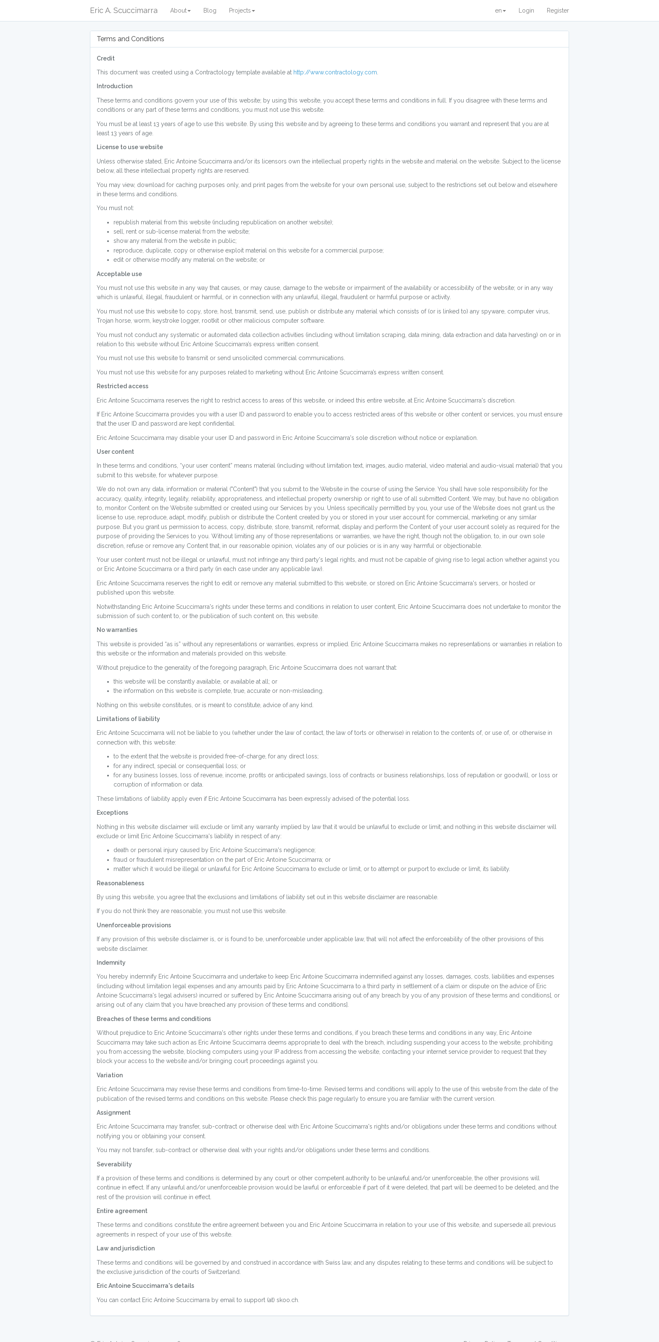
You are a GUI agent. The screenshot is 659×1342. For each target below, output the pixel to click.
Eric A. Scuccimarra (124, 10)
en (500, 10)
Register (558, 10)
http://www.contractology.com (335, 72)
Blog (209, 10)
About (180, 10)
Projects (242, 10)
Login (526, 10)
